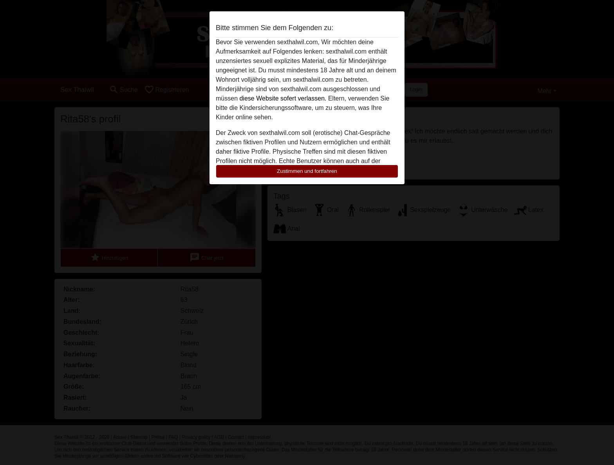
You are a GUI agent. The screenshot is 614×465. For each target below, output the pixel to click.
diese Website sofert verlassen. (282, 98)
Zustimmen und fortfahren (307, 171)
